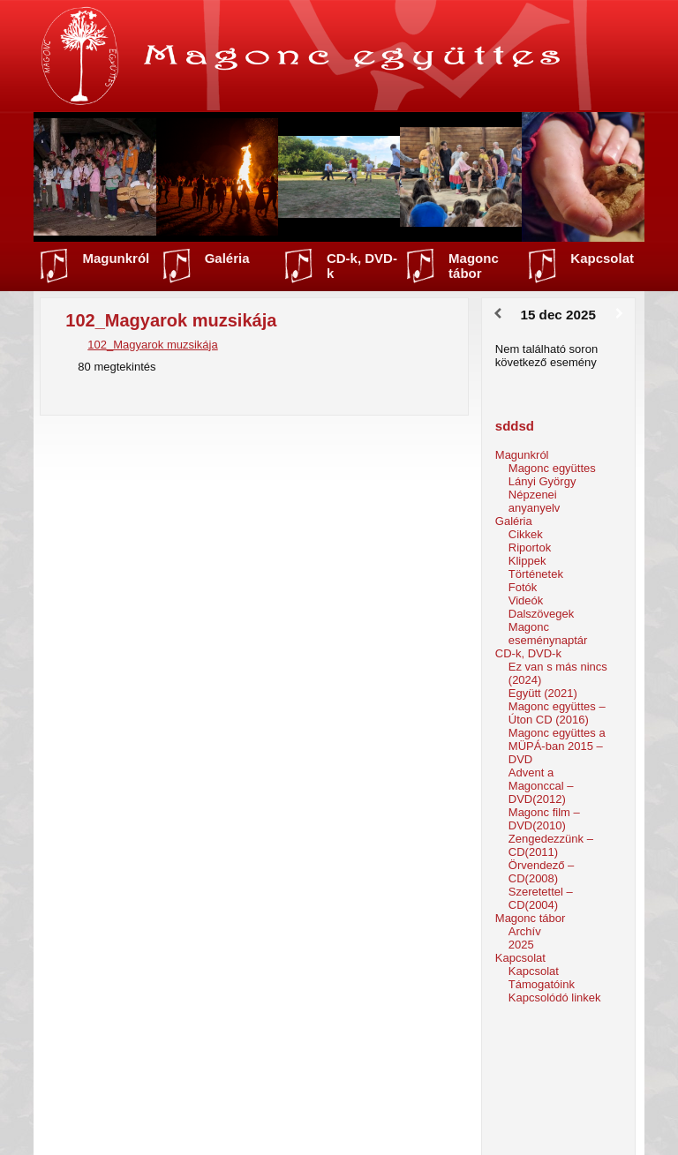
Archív (524, 931)
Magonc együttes (552, 468)
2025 (521, 944)
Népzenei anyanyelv (534, 501)
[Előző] (497, 314)
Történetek (535, 574)
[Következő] (619, 314)
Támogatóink (541, 984)
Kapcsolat (602, 258)
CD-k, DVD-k (362, 266)
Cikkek (525, 534)
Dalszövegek (541, 613)
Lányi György (542, 481)
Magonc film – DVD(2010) (544, 819)
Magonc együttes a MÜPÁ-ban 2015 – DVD (557, 746)
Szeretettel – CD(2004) (540, 898)
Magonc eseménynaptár (548, 633)
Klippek (527, 560)
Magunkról (115, 258)
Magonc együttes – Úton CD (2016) (557, 713)
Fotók (523, 587)
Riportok (529, 547)
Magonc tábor (473, 266)
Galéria (227, 258)
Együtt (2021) (542, 693)
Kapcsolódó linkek (554, 997)
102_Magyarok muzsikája (152, 344)
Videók (526, 600)
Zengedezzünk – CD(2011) (550, 845)
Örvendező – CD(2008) (541, 872)
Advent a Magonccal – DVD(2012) (541, 786)
